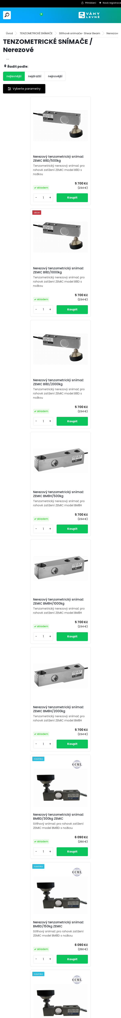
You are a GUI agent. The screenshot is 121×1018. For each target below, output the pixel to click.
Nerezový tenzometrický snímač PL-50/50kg (26, 949)
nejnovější (55, 76)
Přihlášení (90, 2)
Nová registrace (112, 2)
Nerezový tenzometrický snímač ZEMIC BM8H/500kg (86, 270)
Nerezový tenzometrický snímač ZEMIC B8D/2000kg (28, 270)
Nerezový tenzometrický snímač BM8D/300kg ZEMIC (28, 494)
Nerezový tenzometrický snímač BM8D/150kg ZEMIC (86, 494)
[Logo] (89, 15)
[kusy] (16, 197)
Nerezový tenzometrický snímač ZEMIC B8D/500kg (27, 159)
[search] (7, 15)
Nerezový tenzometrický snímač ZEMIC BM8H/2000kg (87, 382)
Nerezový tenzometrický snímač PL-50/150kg (84, 949)
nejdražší (34, 76)
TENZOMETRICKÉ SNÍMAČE (36, 33)
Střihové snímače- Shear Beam (79, 33)
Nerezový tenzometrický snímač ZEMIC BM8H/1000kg (29, 382)
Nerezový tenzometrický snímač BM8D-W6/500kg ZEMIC (27, 835)
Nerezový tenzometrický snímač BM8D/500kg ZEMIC (29, 606)
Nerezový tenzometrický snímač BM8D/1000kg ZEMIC (87, 606)
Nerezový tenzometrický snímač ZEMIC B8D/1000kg (85, 159)
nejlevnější (13, 76)
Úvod (9, 33)
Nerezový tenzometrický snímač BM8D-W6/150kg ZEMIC (84, 720)
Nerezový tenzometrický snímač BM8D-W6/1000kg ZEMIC (85, 835)
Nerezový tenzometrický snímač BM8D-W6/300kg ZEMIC (27, 720)
